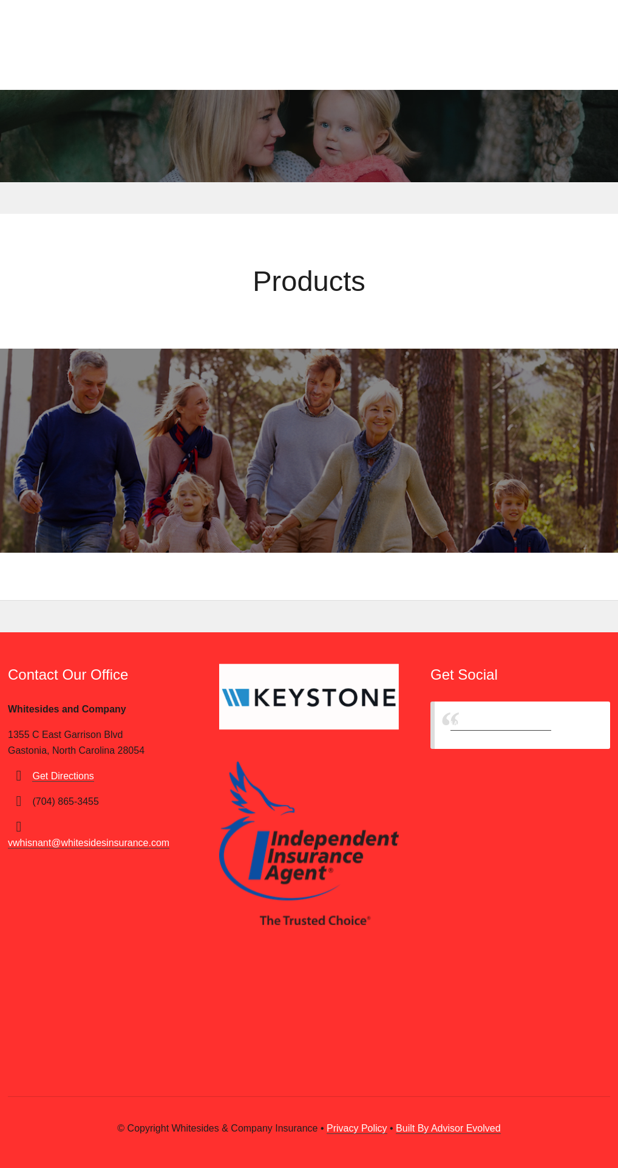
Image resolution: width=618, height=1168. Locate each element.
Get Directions (62, 776)
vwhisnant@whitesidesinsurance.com (88, 843)
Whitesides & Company (500, 725)
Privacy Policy (357, 1128)
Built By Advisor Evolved (448, 1128)
